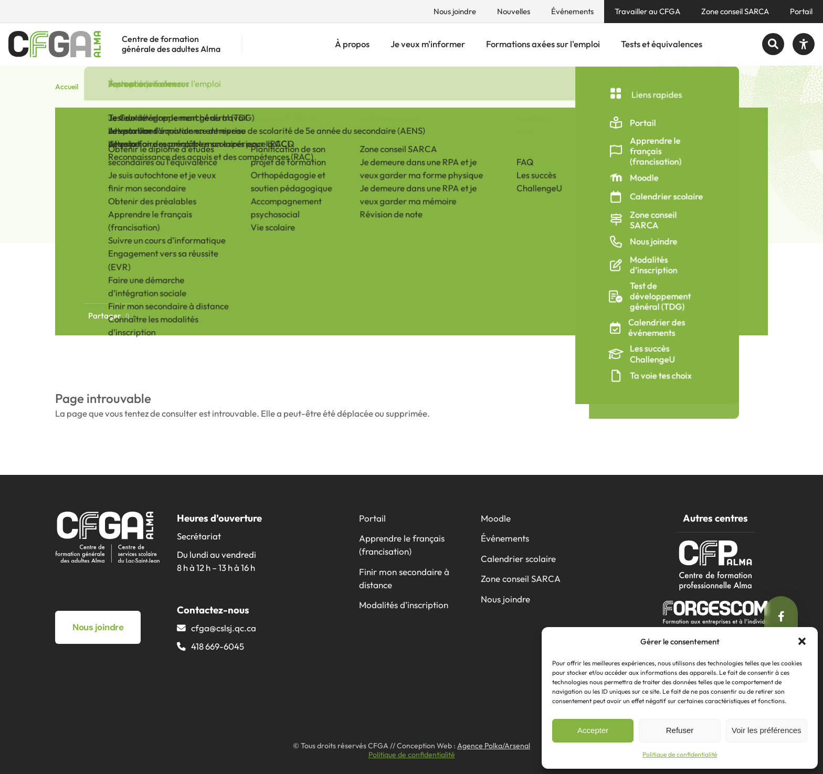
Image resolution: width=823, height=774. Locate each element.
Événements (572, 11)
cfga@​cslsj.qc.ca (223, 627)
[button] (802, 641)
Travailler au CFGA (647, 11)
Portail (801, 11)
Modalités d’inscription (403, 604)
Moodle (496, 518)
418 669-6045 (217, 646)
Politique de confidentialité (679, 754)
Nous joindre (455, 11)
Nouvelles (513, 11)
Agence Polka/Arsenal (493, 745)
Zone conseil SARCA (735, 11)
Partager (108, 316)
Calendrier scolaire (518, 558)
